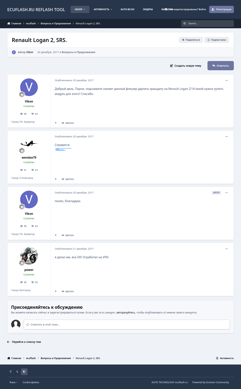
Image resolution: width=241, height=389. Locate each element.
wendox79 (29, 158)
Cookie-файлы (31, 382)
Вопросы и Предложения (78, 52)
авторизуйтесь (126, 312)
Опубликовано (74, 80)
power (29, 270)
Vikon (30, 52)
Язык (14, 382)
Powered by (210, 382)
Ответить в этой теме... (43, 324)
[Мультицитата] (55, 123)
